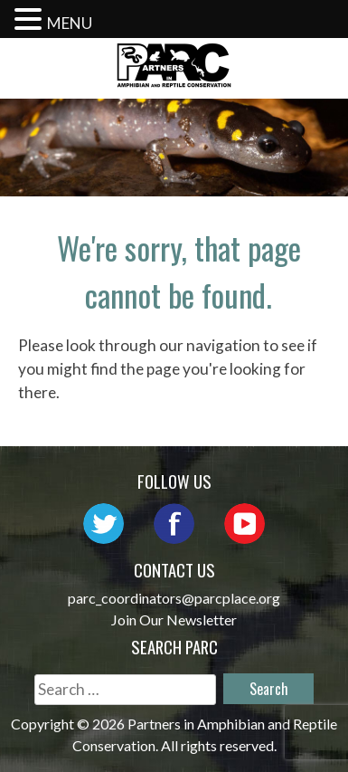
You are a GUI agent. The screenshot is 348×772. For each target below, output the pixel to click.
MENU (69, 23)
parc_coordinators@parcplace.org (174, 597)
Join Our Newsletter (174, 619)
